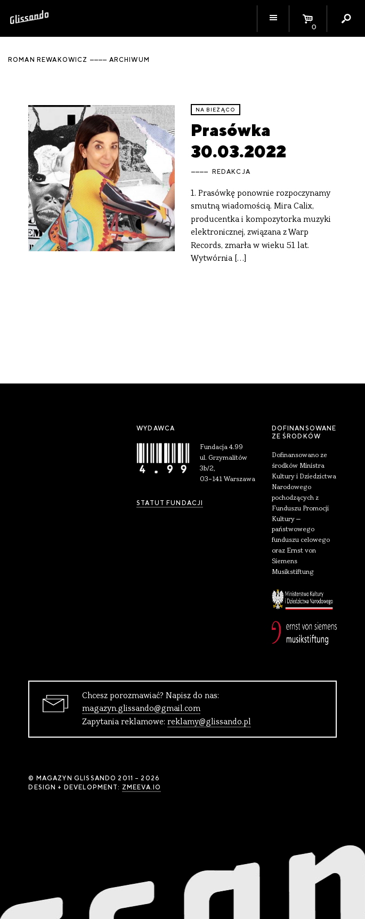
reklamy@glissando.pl (209, 722)
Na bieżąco (216, 110)
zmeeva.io (141, 787)
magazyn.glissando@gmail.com (141, 709)
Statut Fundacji (169, 503)
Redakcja (231, 171)
